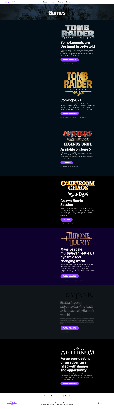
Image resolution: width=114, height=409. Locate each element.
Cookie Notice (63, 402)
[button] (102, 403)
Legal (49, 402)
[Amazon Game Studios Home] (9, 2)
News (52, 2)
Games (45, 2)
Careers (60, 2)
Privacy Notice (55, 402)
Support (68, 2)
